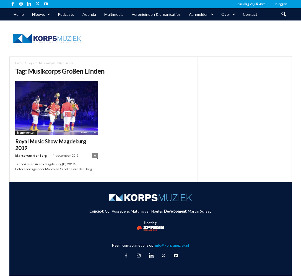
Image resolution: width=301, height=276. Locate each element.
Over (228, 14)
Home (19, 14)
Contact (250, 14)
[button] (283, 14)
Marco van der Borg (31, 155)
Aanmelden (201, 14)
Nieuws (41, 14)
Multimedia (113, 14)
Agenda (89, 14)
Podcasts (66, 14)
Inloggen (281, 4)
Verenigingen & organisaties (156, 14)
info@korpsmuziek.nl (172, 245)
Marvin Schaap (200, 211)
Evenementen (26, 133)
